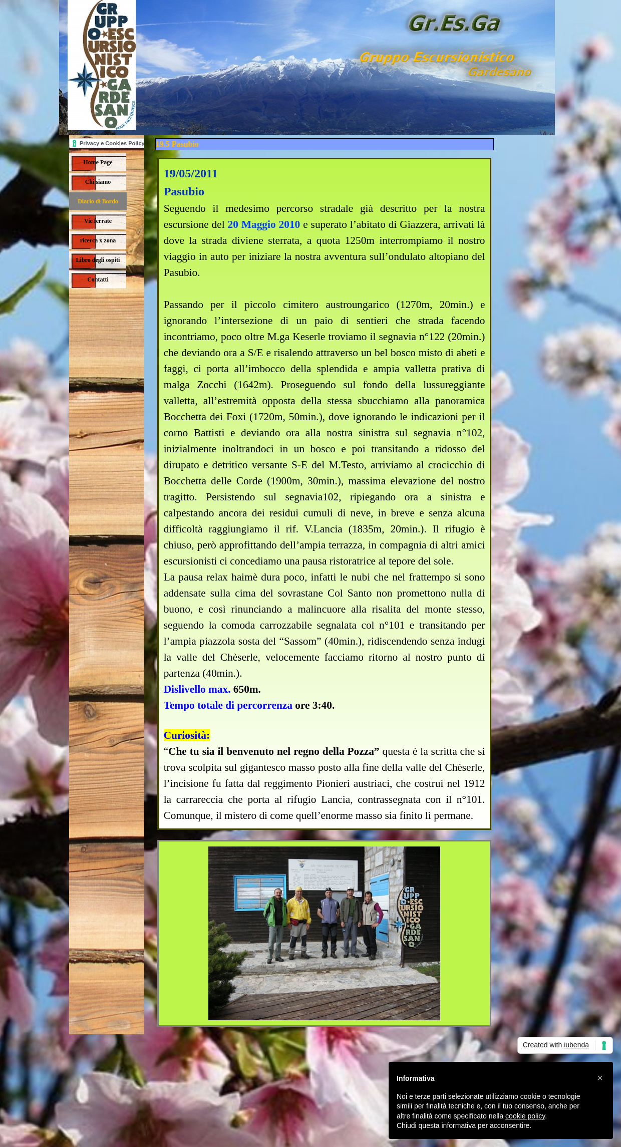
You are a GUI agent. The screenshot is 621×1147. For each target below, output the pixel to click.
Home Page (97, 162)
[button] (600, 1078)
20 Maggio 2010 (264, 224)
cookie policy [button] (525, 1116)
